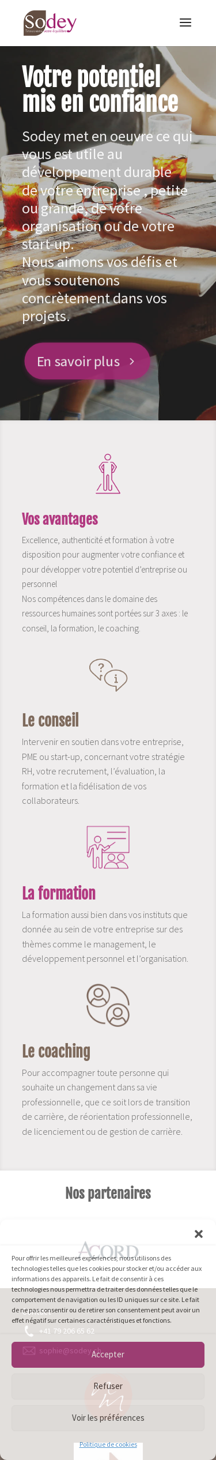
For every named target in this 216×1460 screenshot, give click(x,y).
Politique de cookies (108, 1444)
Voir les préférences (108, 1417)
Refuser (108, 1385)
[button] (198, 1234)
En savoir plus (76, 360)
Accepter (108, 1354)
